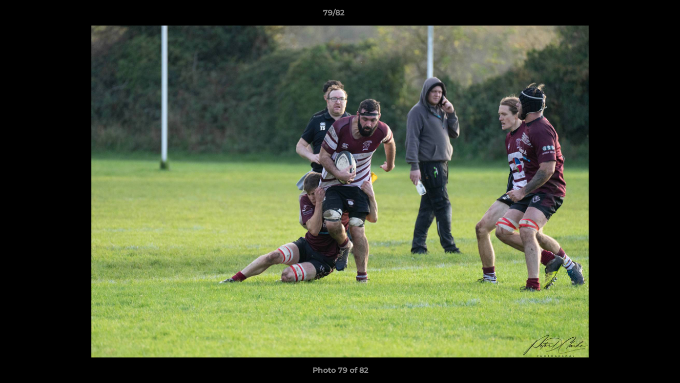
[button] (635, 15)
